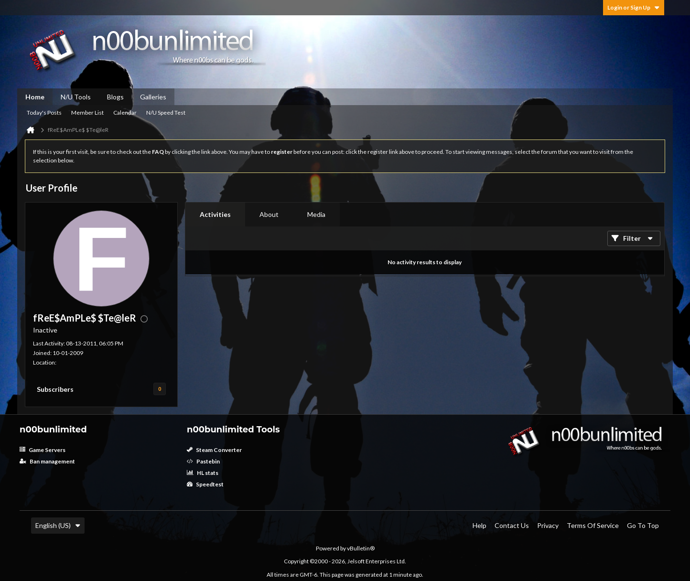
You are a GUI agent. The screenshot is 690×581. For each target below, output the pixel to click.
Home (34, 97)
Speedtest (205, 484)
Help (479, 525)
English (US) (57, 525)
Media (316, 214)
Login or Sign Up (633, 7)
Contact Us (512, 525)
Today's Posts (44, 112)
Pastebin (203, 461)
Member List (87, 112)
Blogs (115, 97)
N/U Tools (76, 97)
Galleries (153, 97)
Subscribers (55, 389)
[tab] (215, 214)
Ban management (47, 461)
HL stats (202, 472)
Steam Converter (214, 449)
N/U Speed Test (165, 112)
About (269, 214)
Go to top (643, 525)
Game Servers (42, 449)
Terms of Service (593, 525)
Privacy (548, 525)
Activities (215, 214)
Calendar (125, 112)
